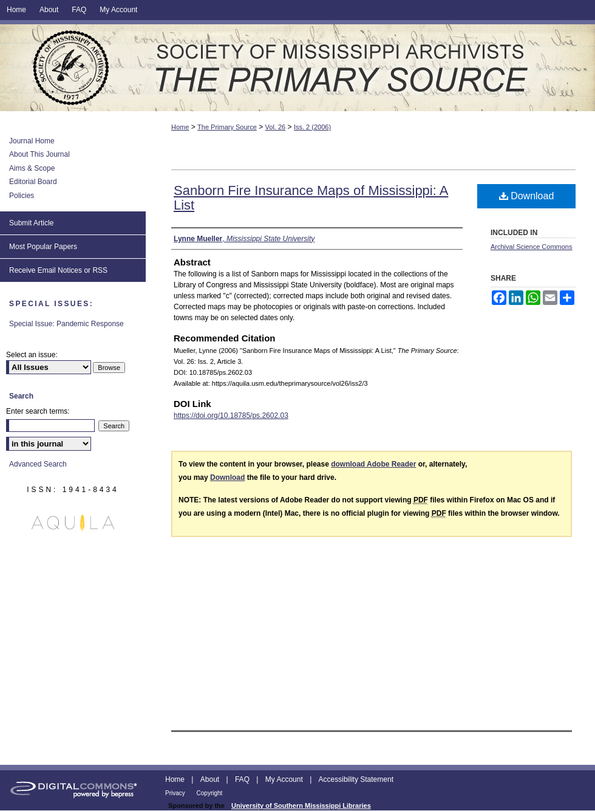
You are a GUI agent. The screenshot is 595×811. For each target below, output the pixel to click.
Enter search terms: (38, 411)
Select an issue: (32, 355)
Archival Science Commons (532, 246)
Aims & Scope (32, 168)
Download (526, 196)
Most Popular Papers (43, 246)
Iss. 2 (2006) (312, 127)
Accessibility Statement (356, 779)
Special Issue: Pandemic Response (66, 324)
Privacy (176, 793)
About (211, 779)
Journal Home (32, 141)
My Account (285, 779)
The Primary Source (297, 67)
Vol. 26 (275, 127)
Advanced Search (38, 464)
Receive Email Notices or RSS (58, 270)
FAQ (243, 779)
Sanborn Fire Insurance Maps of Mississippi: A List (311, 198)
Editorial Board (33, 181)
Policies (21, 195)
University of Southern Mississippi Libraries (301, 805)
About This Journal (39, 154)
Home (180, 127)
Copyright (210, 793)
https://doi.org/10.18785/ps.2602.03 (231, 415)
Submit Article (31, 223)
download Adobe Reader (373, 464)
